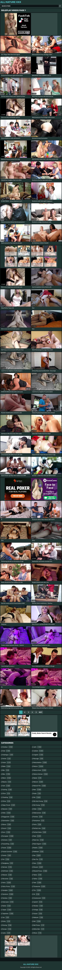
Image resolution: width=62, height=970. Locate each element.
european (8, 836)
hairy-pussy (8, 886)
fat (5, 859)
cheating (7, 797)
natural (38, 782)
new (37, 789)
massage (38, 758)
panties (38, 816)
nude (37, 793)
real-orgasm (39, 844)
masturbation (40, 762)
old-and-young (40, 801)
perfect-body (39, 832)
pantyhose (38, 820)
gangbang (7, 863)
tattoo (37, 878)
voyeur (37, 913)
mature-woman (40, 774)
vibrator (38, 905)
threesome (39, 886)
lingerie (38, 754)
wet (37, 921)
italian (6, 905)
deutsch (7, 809)
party (37, 824)
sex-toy (38, 859)
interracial (8, 902)
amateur (7, 747)
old (37, 797)
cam (6, 785)
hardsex (7, 898)
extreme (7, 840)
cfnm (6, 793)
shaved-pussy (40, 871)
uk (36, 894)
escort (6, 828)
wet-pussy (38, 925)
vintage (38, 909)
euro (6, 832)
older (37, 809)
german (7, 867)
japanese (7, 913)
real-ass (38, 840)
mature (38, 766)
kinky (6, 921)
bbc (5, 770)
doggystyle (8, 816)
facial (6, 847)
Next (40, 712)
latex (6, 933)
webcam (38, 917)
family (6, 855)
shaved (38, 867)
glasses (7, 875)
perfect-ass (39, 828)
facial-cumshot (9, 851)
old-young (39, 805)
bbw (6, 774)
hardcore (7, 894)
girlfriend (7, 871)
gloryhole (7, 878)
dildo (6, 813)
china (6, 801)
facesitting (8, 844)
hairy (6, 882)
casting (7, 789)
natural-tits (39, 785)
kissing (7, 925)
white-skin (38, 929)
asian (6, 762)
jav (5, 917)
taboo (37, 875)
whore (37, 933)
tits (37, 890)
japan (6, 909)
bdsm (6, 778)
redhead (38, 851)
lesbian (38, 751)
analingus (7, 754)
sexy (37, 863)
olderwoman (39, 813)
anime (6, 758)
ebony (6, 824)
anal (6, 751)
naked (37, 778)
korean (6, 929)
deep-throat (8, 805)
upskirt (37, 902)
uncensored (39, 898)
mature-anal (39, 770)
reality (38, 847)
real (37, 836)
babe (6, 766)
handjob (7, 890)
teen (37, 882)
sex (37, 855)
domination (8, 820)
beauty (6, 782)
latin (37, 747)
